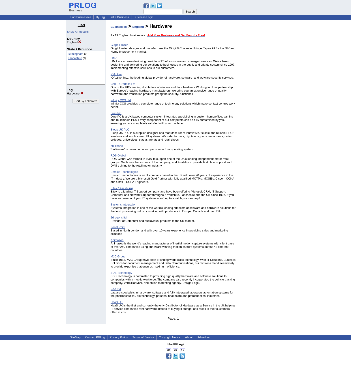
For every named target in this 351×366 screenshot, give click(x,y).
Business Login (143, 17)
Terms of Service (143, 337)
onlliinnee (117, 146)
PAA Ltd (116, 289)
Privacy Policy (119, 337)
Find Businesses (80, 17)
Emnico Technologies (124, 171)
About (189, 337)
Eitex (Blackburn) (122, 188)
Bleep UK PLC (120, 129)
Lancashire (75, 58)
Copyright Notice (169, 337)
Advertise (203, 337)
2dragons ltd (119, 217)
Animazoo (117, 240)
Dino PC (116, 113)
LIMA (114, 58)
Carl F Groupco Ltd (123, 84)
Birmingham (75, 54)
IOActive (116, 74)
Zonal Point (118, 227)
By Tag (100, 17)
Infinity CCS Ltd (121, 100)
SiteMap (75, 337)
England (74, 42)
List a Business (119, 17)
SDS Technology (121, 272)
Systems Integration (123, 204)
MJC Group (118, 256)
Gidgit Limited (119, 45)
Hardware (75, 93)
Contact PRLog (95, 337)
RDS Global (118, 155)
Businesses (119, 26)
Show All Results (78, 31)
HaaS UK (117, 302)
